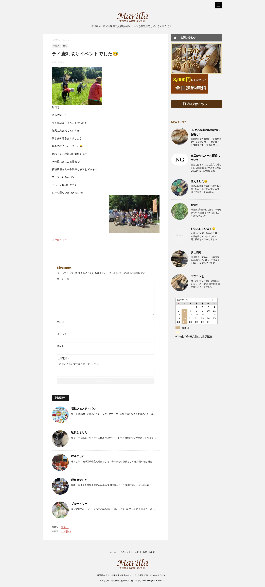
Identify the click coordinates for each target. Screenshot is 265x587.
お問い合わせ (149, 552)
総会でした (78, 456)
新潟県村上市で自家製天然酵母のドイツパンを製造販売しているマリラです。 (132, 575)
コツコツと (197, 276)
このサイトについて (129, 552)
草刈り (65, 527)
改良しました (79, 432)
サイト (60, 346)
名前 (61, 322)
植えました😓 (199, 181)
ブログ (58, 240)
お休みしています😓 (203, 228)
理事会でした (79, 479)
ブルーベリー (79, 503)
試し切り (196, 252)
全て (65, 240)
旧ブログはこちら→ (196, 104)
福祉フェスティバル (83, 408)
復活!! (194, 205)
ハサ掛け (66, 531)
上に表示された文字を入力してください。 (79, 364)
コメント (63, 279)
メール (62, 334)
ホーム (113, 552)
